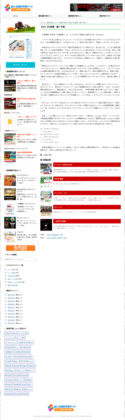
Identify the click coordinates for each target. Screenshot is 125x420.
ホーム (15, 16)
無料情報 (8, 375)
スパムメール (10, 338)
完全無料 (8, 361)
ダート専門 (21, 338)
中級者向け (29, 342)
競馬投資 (8, 384)
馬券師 (25, 394)
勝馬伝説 (9, 95)
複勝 (6, 389)
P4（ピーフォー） (23, 218)
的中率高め (9, 380)
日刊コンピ (21, 370)
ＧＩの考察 (11, 270)
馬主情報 (18, 394)
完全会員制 (27, 356)
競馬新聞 (16, 384)
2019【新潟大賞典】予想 (57, 238)
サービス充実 (23, 333)
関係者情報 (9, 394)
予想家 (7, 347)
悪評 (21, 361)
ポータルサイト (10, 342)
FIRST (7, 333)
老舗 (23, 384)
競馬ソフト (19, 380)
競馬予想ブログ (105, 16)
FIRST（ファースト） (13, 113)
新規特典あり (10, 370)
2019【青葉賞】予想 (55, 235)
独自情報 (25, 375)
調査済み (18, 389)
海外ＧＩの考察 (13, 279)
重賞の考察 (11, 285)
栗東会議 (11, 295)
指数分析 (32, 366)
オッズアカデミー (23, 175)
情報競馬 (8, 366)
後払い (15, 361)
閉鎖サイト (28, 389)
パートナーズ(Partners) (63, 165)
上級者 (20, 342)
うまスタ (20, 232)
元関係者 (18, 352)
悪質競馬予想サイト (75, 16)
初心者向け (9, 356)
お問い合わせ (21, 65)
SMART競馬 (58, 179)
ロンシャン (58, 207)
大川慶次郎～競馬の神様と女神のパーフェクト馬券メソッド (20, 76)
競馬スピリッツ (11, 131)
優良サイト (16, 347)
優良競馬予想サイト (45, 16)
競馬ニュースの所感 (14, 282)
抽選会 (24, 366)
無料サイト (31, 370)
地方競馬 (18, 356)
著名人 (29, 384)
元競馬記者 (26, 347)
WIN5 (14, 333)
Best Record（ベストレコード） (17, 149)
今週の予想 (11, 276)
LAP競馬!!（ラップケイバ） (26, 204)
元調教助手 (9, 352)
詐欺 (11, 389)
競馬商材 (28, 380)
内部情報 (26, 352)
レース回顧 (11, 273)
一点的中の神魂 (60, 221)
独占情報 (16, 375)
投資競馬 (16, 366)
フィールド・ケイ (60, 193)
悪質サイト (29, 361)
